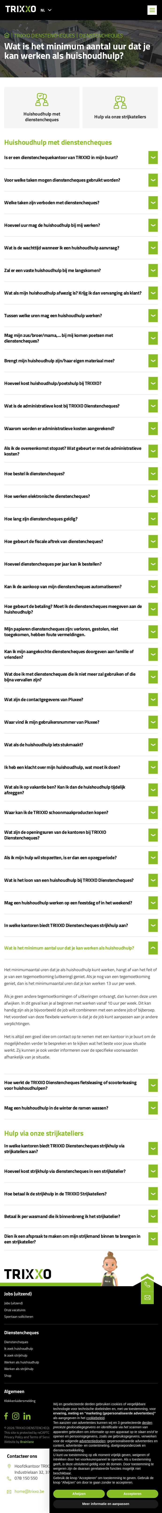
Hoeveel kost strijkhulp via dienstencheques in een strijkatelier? (65, 1175)
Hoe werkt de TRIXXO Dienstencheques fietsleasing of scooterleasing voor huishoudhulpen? (70, 1089)
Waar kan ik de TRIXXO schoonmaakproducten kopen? (56, 817)
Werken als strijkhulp (18, 1373)
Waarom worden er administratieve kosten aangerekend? (59, 433)
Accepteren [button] (132, 1494)
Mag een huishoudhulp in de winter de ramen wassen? (56, 1112)
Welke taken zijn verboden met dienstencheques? (51, 207)
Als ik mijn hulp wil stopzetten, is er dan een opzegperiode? (60, 862)
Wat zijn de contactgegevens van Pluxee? (43, 704)
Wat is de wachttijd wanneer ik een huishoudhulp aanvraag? (61, 252)
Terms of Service (41, 1441)
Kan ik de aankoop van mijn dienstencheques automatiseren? (62, 591)
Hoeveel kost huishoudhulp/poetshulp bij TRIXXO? (53, 388)
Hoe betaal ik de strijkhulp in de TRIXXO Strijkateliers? (55, 1198)
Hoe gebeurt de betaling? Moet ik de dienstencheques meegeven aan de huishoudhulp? (73, 613)
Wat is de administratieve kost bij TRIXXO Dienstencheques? (62, 410)
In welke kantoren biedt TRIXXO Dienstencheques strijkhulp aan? (66, 930)
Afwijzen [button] (79, 1494)
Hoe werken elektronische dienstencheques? (47, 501)
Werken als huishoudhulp (21, 1366)
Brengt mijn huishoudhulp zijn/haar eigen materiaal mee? (59, 365)
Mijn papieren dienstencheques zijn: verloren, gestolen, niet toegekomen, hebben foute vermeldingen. (61, 636)
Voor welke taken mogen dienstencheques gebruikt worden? (62, 185)
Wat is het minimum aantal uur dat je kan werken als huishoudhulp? (69, 952)
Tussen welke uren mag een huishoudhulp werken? (53, 320)
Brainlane (27, 1446)
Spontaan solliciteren (18, 1320)
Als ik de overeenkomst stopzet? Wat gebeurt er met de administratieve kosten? (72, 455)
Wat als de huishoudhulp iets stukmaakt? (43, 749)
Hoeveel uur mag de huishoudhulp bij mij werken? (52, 230)
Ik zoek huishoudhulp (18, 1353)
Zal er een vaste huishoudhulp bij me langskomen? (52, 275)
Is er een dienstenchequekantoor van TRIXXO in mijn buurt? (61, 162)
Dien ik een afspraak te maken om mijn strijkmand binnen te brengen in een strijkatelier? (72, 1243)
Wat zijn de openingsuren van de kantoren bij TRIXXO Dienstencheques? (55, 839)
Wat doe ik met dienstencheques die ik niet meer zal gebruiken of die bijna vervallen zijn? (70, 681)
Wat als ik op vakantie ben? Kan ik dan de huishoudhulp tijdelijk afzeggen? (64, 794)
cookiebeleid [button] (95, 1418)
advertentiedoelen (92, 1441)
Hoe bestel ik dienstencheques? (34, 478)
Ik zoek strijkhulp (15, 1359)
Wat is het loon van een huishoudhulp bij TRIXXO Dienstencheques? (69, 885)
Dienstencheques (102, 35)
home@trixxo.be (25, 1496)
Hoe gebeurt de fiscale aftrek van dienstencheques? (53, 546)
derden (147, 1423)
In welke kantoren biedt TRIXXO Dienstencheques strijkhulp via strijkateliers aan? (64, 1153)
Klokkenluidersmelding (19, 1405)
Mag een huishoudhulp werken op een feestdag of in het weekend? (68, 907)
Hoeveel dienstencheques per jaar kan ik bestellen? (53, 568)
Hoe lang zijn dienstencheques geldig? (41, 523)
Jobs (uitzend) (18, 1298)
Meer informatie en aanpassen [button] (105, 1504)
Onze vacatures (15, 1314)
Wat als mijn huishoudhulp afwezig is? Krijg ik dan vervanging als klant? (72, 297)
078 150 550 (22, 1482)
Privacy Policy (13, 1441)
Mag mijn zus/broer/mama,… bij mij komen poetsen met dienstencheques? (58, 342)
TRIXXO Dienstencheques (45, 35)
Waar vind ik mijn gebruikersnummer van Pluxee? (51, 727)
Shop (7, 1379)
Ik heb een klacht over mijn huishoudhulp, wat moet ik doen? (62, 772)
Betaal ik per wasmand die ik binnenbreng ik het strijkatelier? (62, 1221)
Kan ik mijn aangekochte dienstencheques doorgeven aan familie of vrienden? (69, 659)
